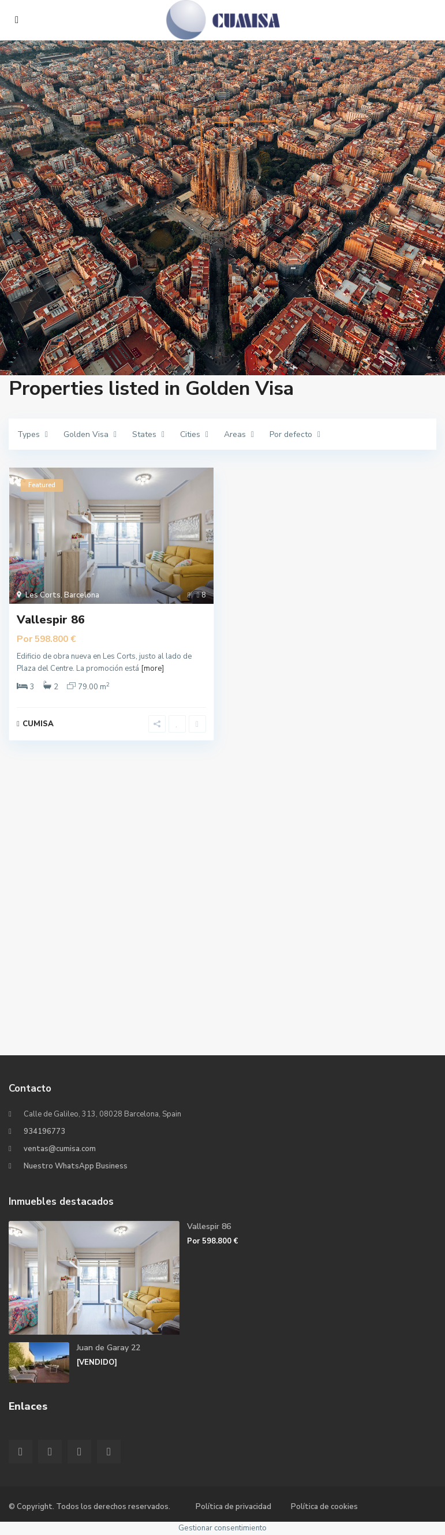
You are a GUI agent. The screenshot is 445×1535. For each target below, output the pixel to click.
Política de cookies (324, 1507)
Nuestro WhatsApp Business (76, 1166)
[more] (152, 668)
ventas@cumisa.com (60, 1149)
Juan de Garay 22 (108, 1347)
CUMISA (38, 724)
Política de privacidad (233, 1507)
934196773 (44, 1131)
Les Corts (43, 595)
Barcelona (81, 595)
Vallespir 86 (51, 620)
